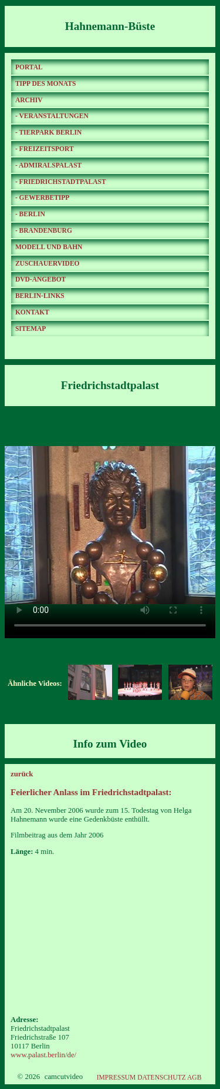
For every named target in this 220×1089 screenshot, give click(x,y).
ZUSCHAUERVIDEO (47, 263)
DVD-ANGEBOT (40, 279)
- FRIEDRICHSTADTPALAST (60, 181)
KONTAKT (32, 312)
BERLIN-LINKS (40, 295)
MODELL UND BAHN (49, 246)
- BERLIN (30, 213)
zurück (22, 774)
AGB (194, 1077)
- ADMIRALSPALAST (48, 165)
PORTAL (29, 67)
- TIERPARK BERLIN (48, 132)
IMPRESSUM (116, 1077)
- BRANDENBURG (43, 230)
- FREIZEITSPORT (44, 148)
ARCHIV (29, 99)
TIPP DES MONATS (45, 83)
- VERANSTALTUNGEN (52, 115)
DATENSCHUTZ (161, 1077)
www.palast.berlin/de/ (43, 1055)
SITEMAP (30, 328)
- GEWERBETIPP (42, 197)
